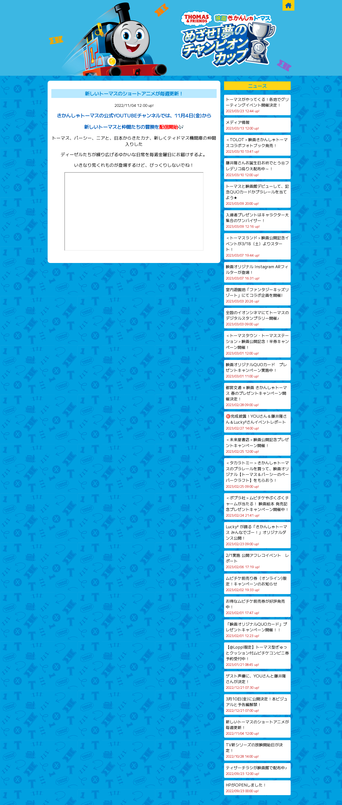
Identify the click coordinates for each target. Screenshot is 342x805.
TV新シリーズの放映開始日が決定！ (254, 750)
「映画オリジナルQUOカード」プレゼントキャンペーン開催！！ (256, 629)
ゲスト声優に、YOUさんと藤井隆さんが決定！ (256, 681)
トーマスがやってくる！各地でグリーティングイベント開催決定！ (257, 104)
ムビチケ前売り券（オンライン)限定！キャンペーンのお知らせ (256, 583)
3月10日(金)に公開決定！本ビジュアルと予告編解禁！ (257, 704)
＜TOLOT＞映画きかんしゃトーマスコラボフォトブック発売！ (257, 145)
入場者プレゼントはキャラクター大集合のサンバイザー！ (257, 220)
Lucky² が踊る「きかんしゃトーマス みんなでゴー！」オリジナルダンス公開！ (256, 535)
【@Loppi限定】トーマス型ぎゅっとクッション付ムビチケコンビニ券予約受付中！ (257, 655)
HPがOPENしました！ (246, 787)
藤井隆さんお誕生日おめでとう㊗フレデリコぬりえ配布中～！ (257, 168)
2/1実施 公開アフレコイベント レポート (257, 560)
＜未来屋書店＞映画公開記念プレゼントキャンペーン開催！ (257, 445)
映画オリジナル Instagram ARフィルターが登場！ (257, 272)
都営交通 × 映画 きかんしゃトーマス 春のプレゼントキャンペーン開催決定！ (256, 396)
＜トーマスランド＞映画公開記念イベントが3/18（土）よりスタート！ (257, 246)
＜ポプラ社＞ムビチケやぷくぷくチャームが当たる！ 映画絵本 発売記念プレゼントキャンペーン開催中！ (257, 506)
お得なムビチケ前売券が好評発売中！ (255, 606)
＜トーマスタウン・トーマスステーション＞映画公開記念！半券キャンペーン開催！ (257, 344)
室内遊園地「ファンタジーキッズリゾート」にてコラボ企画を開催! (257, 295)
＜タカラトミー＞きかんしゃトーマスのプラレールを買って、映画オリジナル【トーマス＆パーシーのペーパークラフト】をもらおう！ (257, 474)
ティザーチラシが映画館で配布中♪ (256, 770)
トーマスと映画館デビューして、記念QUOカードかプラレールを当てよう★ (257, 194)
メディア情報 (242, 125)
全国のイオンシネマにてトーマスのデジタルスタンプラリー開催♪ (257, 318)
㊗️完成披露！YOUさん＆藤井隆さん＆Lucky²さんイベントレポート (256, 422)
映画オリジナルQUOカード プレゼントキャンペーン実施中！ (256, 370)
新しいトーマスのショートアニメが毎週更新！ (134, 93)
